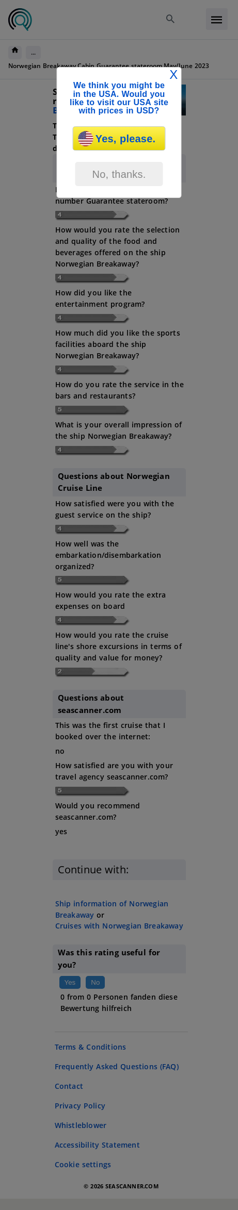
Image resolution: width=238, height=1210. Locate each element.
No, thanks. (119, 174)
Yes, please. (116, 138)
